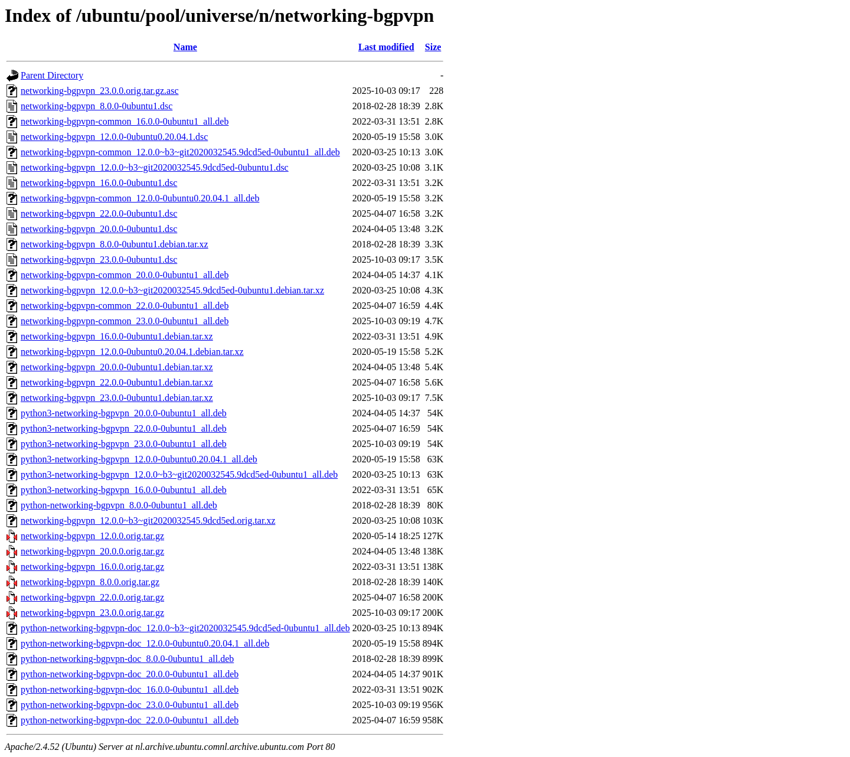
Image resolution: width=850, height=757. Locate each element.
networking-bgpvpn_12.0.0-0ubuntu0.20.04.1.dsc (114, 137)
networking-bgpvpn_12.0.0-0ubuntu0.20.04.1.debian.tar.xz (132, 352)
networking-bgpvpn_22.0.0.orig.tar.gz (92, 597)
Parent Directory (52, 75)
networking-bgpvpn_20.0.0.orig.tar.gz (92, 551)
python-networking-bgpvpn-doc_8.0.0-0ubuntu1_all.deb (127, 659)
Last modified (386, 47)
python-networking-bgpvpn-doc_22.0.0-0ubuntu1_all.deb (129, 720)
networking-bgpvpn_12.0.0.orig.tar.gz (92, 536)
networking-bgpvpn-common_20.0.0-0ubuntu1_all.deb (124, 275)
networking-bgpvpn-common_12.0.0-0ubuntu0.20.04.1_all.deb (140, 198)
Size (433, 47)
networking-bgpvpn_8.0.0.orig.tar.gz (90, 582)
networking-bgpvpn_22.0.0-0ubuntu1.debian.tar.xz (117, 382)
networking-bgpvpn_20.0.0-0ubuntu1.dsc (99, 229)
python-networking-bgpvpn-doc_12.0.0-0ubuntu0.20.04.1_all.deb (145, 643)
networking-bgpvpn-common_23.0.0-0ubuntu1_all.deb (124, 321)
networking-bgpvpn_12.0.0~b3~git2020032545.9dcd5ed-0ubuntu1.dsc (155, 167)
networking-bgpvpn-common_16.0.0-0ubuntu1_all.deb (124, 121)
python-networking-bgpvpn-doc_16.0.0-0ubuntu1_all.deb (129, 689)
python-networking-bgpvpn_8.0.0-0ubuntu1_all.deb (119, 505)
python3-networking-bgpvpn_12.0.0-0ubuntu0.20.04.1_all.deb (139, 459)
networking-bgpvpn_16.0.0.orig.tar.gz (92, 567)
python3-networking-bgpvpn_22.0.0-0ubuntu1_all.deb (124, 428)
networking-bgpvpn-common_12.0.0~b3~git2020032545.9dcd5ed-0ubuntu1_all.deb (180, 152)
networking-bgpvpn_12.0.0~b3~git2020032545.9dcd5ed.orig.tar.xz (148, 520)
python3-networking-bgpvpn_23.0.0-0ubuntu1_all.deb (124, 444)
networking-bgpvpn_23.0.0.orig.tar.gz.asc (100, 91)
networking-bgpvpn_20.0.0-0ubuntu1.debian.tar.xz (117, 367)
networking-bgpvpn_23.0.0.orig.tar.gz (92, 613)
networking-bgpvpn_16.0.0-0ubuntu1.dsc (99, 183)
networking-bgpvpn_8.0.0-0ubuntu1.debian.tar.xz (114, 244)
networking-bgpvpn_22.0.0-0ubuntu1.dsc (99, 213)
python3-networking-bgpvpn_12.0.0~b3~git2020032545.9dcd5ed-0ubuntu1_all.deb (179, 474)
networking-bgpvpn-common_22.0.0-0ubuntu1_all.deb (124, 306)
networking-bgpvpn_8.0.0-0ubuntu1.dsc (96, 106)
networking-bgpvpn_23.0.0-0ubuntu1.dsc (99, 259)
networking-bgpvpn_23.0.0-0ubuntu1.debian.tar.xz (117, 398)
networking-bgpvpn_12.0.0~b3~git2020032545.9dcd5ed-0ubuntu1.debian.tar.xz (172, 290)
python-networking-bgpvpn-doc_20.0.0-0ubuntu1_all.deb (129, 674)
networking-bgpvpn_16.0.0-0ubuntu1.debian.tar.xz (117, 336)
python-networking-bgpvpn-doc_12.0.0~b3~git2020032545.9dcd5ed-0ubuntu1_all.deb (185, 628)
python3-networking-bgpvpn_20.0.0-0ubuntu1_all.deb (124, 413)
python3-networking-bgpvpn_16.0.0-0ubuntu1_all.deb (124, 490)
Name (185, 47)
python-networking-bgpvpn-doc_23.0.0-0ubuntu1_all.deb (129, 705)
